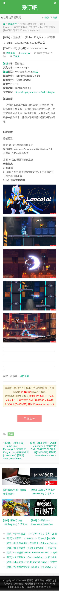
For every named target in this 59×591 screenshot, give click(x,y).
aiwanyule (26, 53)
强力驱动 (31, 587)
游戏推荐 (12, 24)
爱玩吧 (30, 581)
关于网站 (39, 581)
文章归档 (8, 584)
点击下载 (24, 376)
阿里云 (15, 587)
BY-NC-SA (25, 392)
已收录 (16, 56)
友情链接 (18, 584)
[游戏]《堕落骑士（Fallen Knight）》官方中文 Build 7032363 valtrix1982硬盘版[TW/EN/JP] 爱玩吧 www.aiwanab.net (29, 43)
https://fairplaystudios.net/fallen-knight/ (35, 92)
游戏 (5, 64)
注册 (55, 18)
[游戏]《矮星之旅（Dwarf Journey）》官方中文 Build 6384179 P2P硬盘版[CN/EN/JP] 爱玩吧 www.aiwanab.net (43, 449)
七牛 (24, 587)
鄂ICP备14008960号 (45, 584)
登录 (47, 18)
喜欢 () (29, 419)
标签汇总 (50, 581)
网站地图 (29, 584)
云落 (48, 587)
